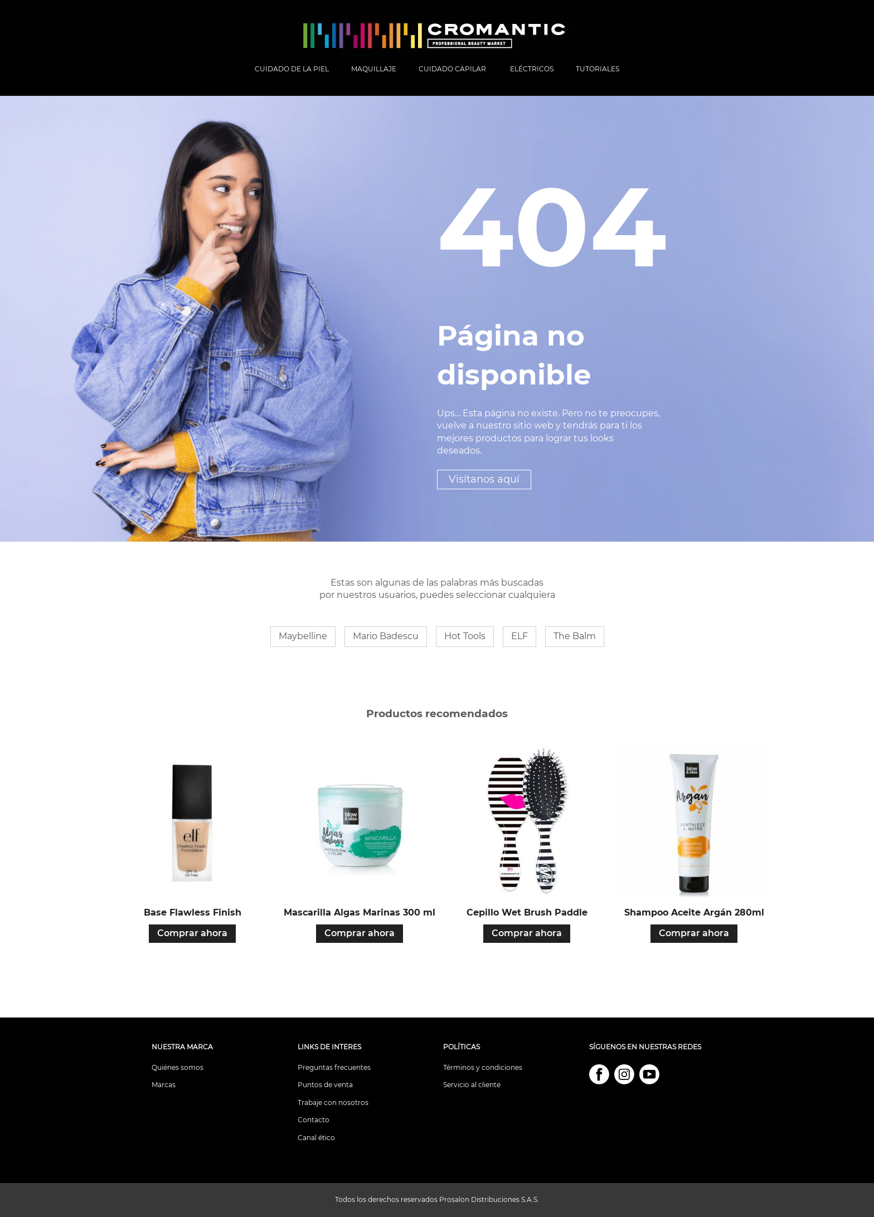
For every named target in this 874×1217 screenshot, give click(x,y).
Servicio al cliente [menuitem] (472, 1084)
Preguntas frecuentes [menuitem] (334, 1067)
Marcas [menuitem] (164, 1084)
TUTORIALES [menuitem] (597, 69)
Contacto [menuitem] (313, 1120)
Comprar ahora (192, 933)
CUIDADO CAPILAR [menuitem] (453, 69)
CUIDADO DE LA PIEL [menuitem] (292, 69)
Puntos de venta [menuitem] (325, 1084)
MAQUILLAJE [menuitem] (373, 69)
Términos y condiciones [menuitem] (482, 1067)
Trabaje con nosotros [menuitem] (333, 1102)
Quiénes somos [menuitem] (177, 1067)
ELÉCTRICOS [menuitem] (531, 69)
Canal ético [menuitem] (316, 1137)
